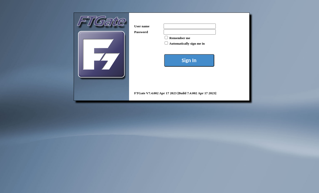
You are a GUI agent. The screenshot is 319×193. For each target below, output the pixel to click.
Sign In (189, 60)
